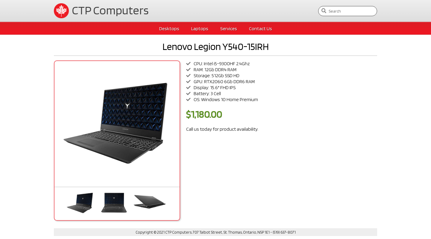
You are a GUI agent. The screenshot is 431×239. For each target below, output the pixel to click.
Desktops (169, 28)
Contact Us (260, 28)
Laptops (199, 28)
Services (228, 28)
